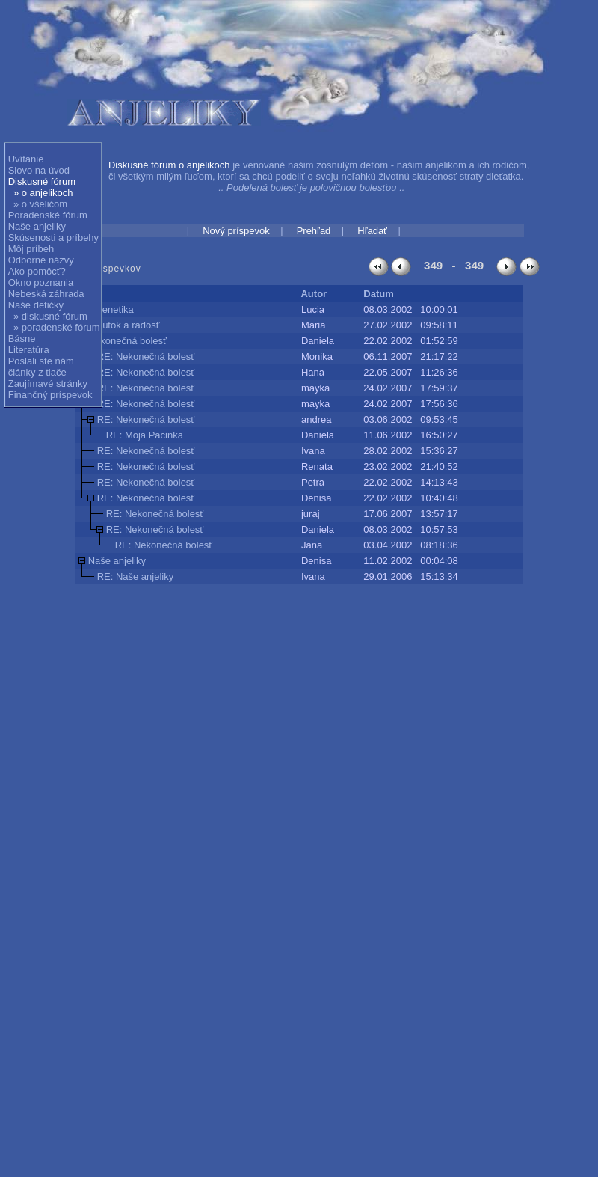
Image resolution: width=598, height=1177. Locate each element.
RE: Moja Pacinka (144, 435)
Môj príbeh (31, 248)
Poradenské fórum (47, 215)
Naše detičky (36, 305)
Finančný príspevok (50, 394)
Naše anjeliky (37, 226)
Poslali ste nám (41, 361)
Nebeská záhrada (46, 293)
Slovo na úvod (39, 170)
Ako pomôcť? (37, 271)
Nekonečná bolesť (127, 340)
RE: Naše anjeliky (135, 576)
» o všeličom (40, 204)
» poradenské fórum (56, 327)
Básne (22, 338)
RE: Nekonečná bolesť (146, 356)
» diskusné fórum (50, 316)
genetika (115, 309)
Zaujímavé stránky (47, 383)
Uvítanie (26, 159)
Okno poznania (40, 282)
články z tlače (37, 372)
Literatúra (28, 349)
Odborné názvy (41, 260)
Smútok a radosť (124, 325)
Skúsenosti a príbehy (53, 237)
